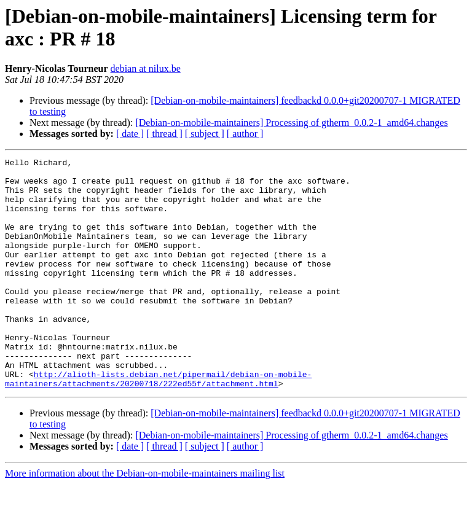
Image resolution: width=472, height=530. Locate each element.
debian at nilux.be (146, 68)
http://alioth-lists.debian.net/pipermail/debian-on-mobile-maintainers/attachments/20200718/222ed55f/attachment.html (158, 424)
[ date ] (130, 133)
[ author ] (245, 133)
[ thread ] (164, 133)
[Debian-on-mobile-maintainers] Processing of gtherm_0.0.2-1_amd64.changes (291, 122)
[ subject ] (204, 133)
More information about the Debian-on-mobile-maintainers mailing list (145, 519)
